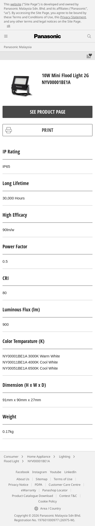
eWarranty (28, 490)
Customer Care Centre (65, 484)
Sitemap (41, 479)
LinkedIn (70, 472)
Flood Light (11, 461)
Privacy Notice (18, 484)
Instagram (39, 472)
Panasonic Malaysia (18, 47)
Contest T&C (68, 496)
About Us (22, 479)
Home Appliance (38, 456)
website (15, 4)
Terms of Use (63, 479)
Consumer (11, 456)
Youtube (55, 472)
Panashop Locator (55, 490)
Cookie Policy (47, 501)
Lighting (64, 456)
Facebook (22, 472)
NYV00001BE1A (39, 461)
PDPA (38, 484)
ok (8, 26)
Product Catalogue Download (32, 496)
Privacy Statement (73, 17)
